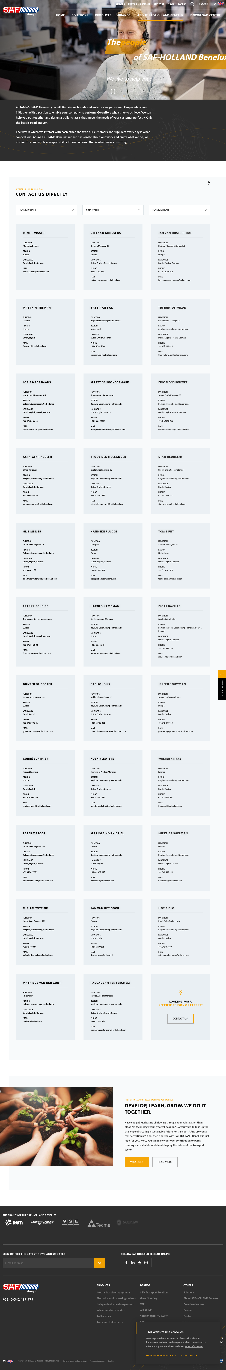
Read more (165, 1162)
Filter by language (161, 210)
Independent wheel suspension (115, 1304)
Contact (159, 3)
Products (103, 15)
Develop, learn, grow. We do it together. (165, 1108)
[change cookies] (161, 1355)
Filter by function (28, 210)
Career (182, 3)
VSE (142, 1304)
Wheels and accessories (110, 1310)
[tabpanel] (113, 50)
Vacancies (136, 1162)
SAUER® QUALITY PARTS (154, 1316)
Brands (124, 15)
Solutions (80, 15)
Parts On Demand (139, 3)
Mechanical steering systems (113, 1292)
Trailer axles (104, 1316)
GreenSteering (148, 1298)
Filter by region (93, 210)
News (171, 3)
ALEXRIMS (146, 1310)
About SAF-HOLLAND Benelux (160, 15)
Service (120, 3)
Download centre (205, 15)
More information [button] (194, 1346)
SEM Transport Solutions (154, 1292)
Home (60, 15)
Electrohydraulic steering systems (116, 1298)
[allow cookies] (188, 1355)
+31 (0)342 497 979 (18, 1299)
